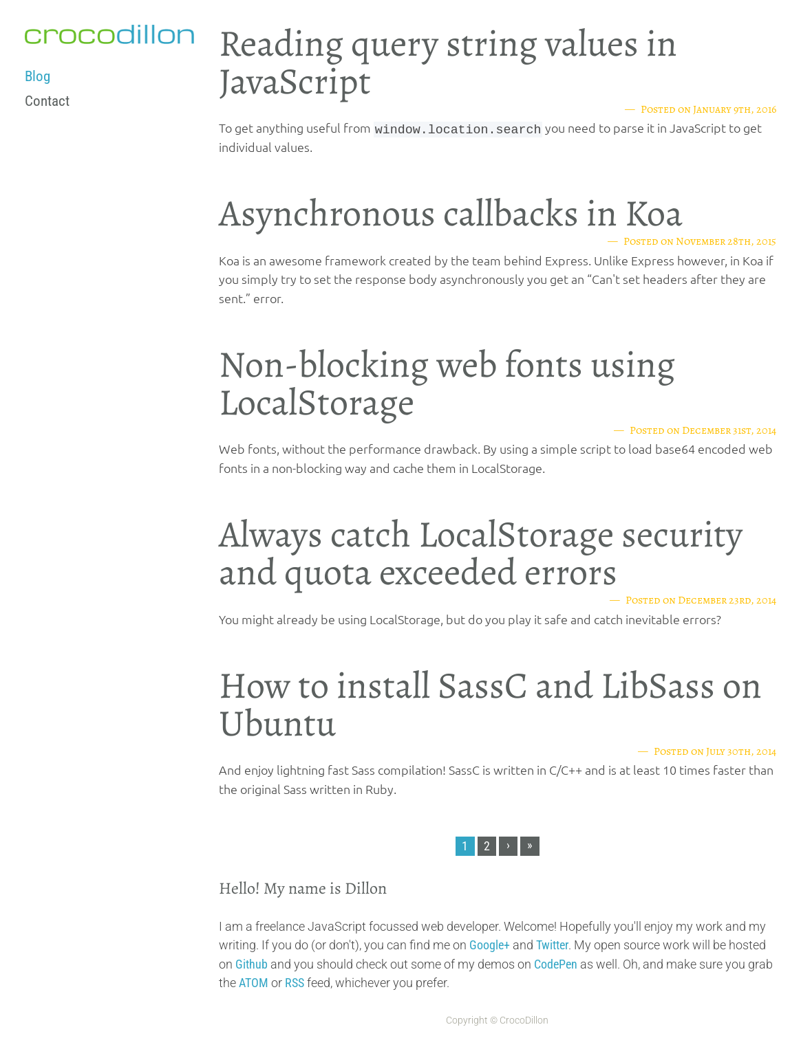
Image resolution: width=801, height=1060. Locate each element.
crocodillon (109, 34)
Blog (37, 76)
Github (251, 964)
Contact (47, 101)
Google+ (489, 945)
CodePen (555, 964)
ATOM (253, 982)
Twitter (552, 945)
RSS (294, 982)
